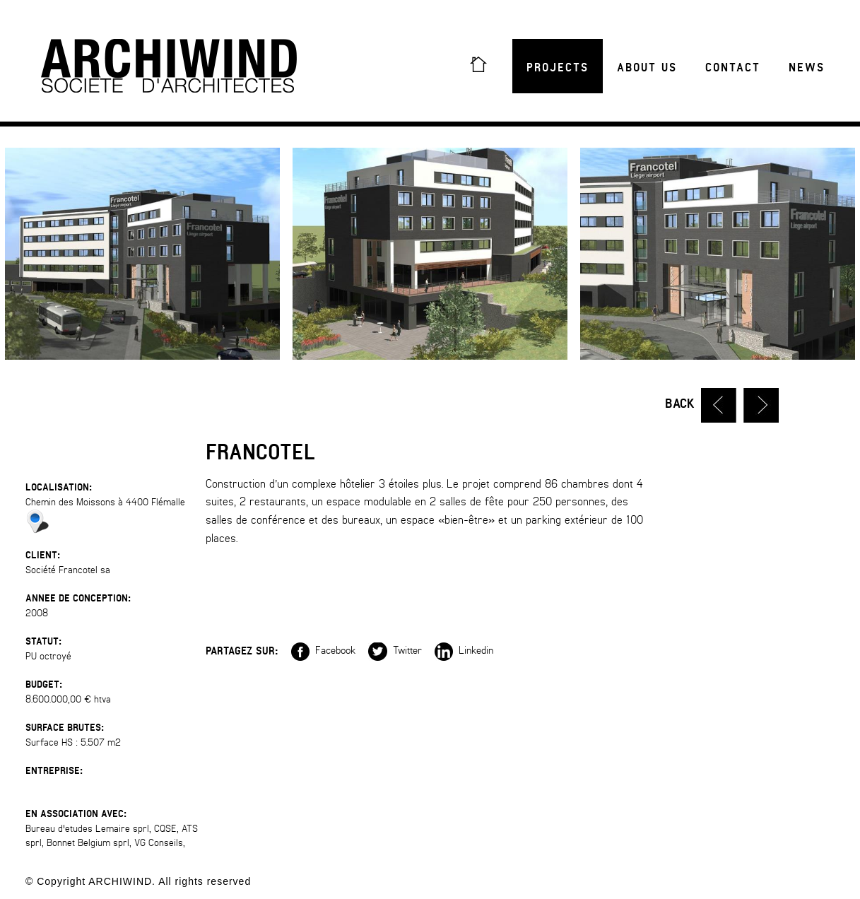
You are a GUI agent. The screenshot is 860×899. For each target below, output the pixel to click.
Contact (732, 67)
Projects (557, 67)
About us (647, 67)
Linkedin (464, 649)
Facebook (323, 649)
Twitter (395, 649)
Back (680, 404)
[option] (430, 254)
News (807, 67)
